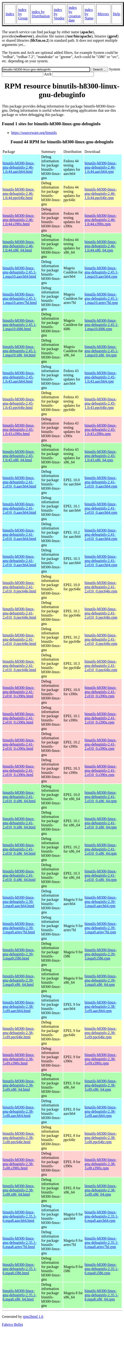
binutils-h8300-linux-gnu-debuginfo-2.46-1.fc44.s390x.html (19, 220)
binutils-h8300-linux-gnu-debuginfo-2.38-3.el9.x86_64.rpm (100, 1085)
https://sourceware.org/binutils (34, 133)
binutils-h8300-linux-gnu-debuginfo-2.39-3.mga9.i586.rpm (100, 954)
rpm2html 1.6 (33, 1317)
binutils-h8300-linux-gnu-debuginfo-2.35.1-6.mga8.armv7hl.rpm (101, 1242)
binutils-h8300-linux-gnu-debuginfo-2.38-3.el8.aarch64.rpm (100, 1111)
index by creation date (75, 14)
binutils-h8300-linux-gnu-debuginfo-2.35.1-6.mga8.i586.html (19, 1269)
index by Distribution (41, 14)
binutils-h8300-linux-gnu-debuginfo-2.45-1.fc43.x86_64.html (19, 456)
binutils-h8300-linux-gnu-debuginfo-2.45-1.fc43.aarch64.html (19, 377)
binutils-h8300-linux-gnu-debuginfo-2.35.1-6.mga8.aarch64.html (19, 1216)
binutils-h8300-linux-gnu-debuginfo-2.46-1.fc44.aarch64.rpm (100, 167)
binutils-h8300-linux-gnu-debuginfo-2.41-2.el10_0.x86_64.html (19, 797)
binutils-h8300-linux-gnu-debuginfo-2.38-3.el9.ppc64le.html (19, 1033)
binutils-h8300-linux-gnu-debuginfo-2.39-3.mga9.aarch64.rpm (100, 901)
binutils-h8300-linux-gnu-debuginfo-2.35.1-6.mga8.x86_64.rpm (101, 1295)
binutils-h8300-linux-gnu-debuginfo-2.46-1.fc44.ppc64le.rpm (100, 193)
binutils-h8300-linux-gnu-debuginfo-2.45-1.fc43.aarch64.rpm (100, 377)
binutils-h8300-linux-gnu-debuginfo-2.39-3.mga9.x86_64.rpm (100, 980)
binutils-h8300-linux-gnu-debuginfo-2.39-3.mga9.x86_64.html (19, 980)
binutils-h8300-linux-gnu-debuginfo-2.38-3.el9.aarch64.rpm (100, 1006)
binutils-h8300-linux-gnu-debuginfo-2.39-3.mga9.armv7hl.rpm (100, 928)
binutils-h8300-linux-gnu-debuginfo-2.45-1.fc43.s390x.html (19, 429)
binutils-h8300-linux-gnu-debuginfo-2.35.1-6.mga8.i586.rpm (101, 1269)
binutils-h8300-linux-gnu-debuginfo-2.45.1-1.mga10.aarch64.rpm (101, 272)
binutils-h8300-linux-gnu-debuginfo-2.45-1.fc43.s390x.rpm (100, 429)
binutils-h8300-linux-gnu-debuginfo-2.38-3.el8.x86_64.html (19, 1190)
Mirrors (103, 14)
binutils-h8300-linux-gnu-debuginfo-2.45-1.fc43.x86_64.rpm (100, 456)
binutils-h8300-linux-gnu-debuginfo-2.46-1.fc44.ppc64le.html (19, 193)
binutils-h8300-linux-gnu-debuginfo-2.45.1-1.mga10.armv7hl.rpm (101, 298)
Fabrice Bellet (12, 1324)
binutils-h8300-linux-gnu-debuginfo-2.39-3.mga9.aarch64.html (19, 901)
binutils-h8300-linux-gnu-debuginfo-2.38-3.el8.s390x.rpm (100, 1164)
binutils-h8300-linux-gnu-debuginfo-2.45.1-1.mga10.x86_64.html (19, 351)
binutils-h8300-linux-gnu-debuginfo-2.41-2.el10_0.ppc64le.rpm (100, 587)
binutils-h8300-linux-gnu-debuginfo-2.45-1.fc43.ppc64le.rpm (100, 403)
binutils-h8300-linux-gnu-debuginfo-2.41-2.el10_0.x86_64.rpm (100, 797)
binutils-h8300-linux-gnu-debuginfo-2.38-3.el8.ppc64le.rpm (100, 1137)
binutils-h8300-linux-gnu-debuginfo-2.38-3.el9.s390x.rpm (100, 1059)
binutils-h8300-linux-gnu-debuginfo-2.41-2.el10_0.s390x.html (19, 692)
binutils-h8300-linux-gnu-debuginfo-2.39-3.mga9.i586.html (19, 954)
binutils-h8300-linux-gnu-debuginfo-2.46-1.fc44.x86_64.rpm (100, 246)
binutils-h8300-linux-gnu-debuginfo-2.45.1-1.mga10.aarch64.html (19, 272)
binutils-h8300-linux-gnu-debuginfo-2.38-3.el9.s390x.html (19, 1059)
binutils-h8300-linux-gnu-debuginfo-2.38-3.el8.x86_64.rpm (100, 1190)
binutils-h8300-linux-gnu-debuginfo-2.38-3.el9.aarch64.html (19, 1006)
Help (116, 14)
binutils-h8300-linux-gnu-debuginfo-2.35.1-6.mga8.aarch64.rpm (101, 1216)
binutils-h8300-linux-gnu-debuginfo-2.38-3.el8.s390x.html (19, 1164)
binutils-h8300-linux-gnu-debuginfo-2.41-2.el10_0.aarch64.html (19, 482)
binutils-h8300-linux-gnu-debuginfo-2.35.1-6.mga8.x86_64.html (19, 1295)
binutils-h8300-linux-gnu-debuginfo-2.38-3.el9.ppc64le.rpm (100, 1033)
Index (10, 14)
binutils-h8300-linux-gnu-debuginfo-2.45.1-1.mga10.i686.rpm (101, 324)
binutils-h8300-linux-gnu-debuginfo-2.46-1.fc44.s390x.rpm (100, 220)
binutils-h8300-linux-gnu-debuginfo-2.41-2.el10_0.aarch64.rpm (100, 482)
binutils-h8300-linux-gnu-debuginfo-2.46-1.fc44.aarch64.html (19, 167)
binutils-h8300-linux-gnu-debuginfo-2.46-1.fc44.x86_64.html (19, 246)
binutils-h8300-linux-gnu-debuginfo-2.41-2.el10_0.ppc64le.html (19, 587)
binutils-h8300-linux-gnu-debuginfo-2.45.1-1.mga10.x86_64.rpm (101, 351)
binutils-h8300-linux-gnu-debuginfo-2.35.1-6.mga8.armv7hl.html (19, 1242)
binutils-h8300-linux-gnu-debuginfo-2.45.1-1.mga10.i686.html (19, 324)
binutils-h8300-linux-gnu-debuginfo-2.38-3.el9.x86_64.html (19, 1085)
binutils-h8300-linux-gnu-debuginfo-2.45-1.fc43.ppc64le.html (19, 403)
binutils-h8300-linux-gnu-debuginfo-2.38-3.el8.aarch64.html (19, 1111)
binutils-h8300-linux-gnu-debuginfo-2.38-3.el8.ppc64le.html (19, 1137)
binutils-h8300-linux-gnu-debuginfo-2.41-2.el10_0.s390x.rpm (100, 692)
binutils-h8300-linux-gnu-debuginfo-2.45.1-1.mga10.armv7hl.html (20, 298)
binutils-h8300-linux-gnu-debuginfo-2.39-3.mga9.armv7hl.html (19, 928)
